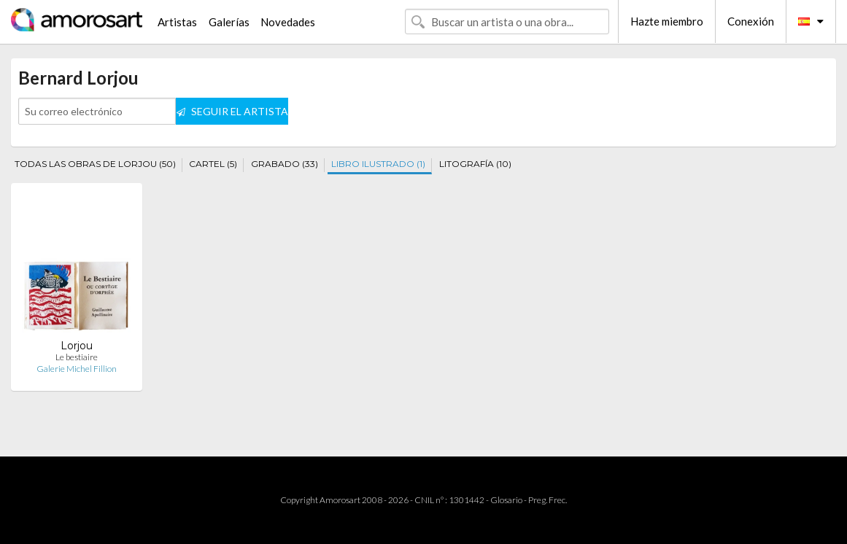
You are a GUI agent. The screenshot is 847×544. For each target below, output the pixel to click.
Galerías (229, 21)
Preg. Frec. (547, 499)
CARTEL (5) (213, 163)
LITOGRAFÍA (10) (475, 163)
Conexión (750, 21)
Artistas (177, 21)
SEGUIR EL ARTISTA (232, 111)
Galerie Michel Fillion (76, 368)
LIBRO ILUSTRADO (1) (378, 163)
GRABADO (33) (284, 163)
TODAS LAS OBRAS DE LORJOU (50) (95, 163)
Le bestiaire (76, 356)
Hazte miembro (666, 21)
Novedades (287, 21)
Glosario (506, 499)
